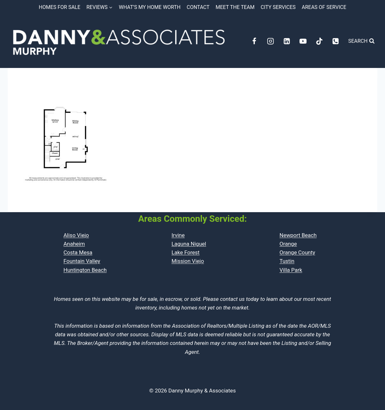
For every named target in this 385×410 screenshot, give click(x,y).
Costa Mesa (77, 252)
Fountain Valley (81, 261)
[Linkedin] (287, 41)
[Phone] (336, 41)
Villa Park (290, 270)
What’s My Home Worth (150, 7)
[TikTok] (319, 41)
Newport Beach (297, 235)
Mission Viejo (188, 261)
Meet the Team (235, 7)
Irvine (178, 235)
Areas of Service (324, 7)
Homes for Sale (59, 7)
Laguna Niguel (189, 244)
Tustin (286, 261)
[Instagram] (270, 41)
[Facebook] (254, 41)
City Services (278, 7)
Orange (288, 244)
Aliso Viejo (76, 235)
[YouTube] (303, 41)
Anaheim (74, 244)
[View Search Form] (361, 41)
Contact (198, 7)
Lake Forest (186, 252)
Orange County (297, 252)
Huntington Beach (85, 270)
